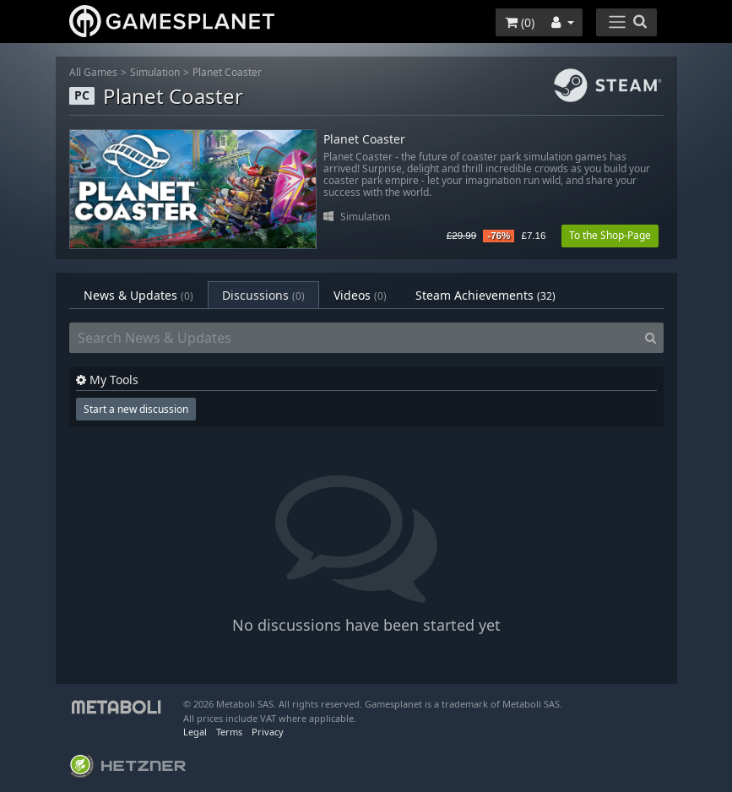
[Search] (650, 338)
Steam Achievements (485, 295)
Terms (229, 731)
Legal (195, 731)
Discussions (263, 295)
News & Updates (138, 295)
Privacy (268, 731)
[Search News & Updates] (353, 338)
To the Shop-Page (610, 235)
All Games (93, 72)
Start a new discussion (136, 409)
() (519, 22)
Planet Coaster (227, 72)
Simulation (155, 72)
